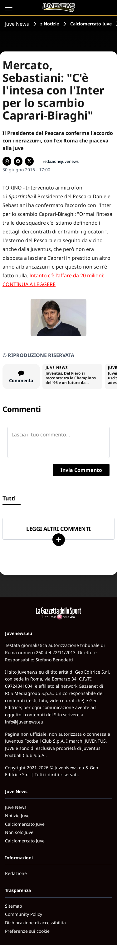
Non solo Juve (19, 832)
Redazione (16, 873)
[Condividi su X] (29, 161)
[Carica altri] (58, 539)
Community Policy (23, 914)
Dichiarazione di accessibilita (35, 923)
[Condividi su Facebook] (18, 161)
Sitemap (13, 906)
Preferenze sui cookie (27, 931)
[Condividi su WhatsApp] (6, 161)
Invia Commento (81, 470)
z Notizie (49, 24)
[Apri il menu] (8, 7)
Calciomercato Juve (91, 24)
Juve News (17, 23)
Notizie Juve (17, 816)
